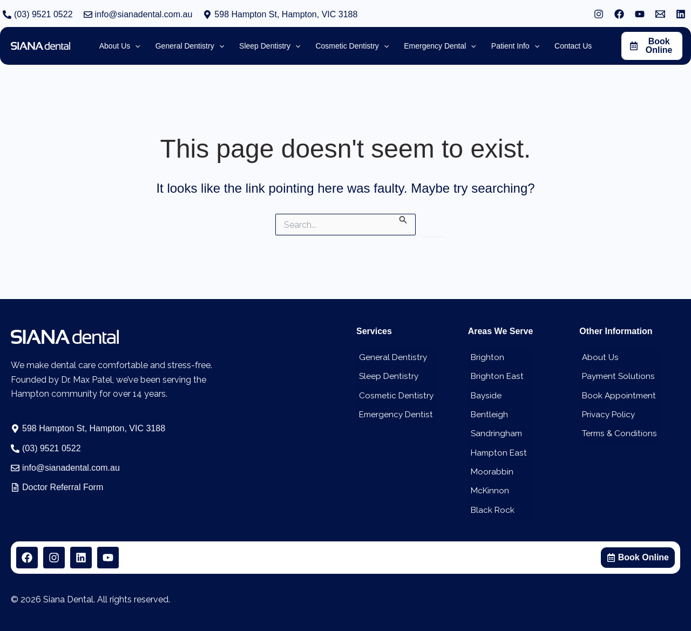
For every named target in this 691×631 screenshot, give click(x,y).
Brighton (485, 354)
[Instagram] (599, 14)
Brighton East (495, 374)
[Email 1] (660, 14)
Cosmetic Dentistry (394, 393)
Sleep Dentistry (386, 374)
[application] (154, 46)
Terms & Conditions (618, 432)
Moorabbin (489, 471)
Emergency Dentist (394, 413)
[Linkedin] (681, 14)
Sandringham (494, 432)
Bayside (484, 393)
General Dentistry (390, 354)
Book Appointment (617, 393)
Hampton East (497, 451)
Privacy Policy (607, 413)
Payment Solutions (617, 374)
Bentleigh (487, 413)
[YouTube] (640, 14)
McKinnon (488, 490)
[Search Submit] (403, 219)
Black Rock (490, 510)
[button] (280, 14)
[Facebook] (619, 14)
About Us (598, 354)
